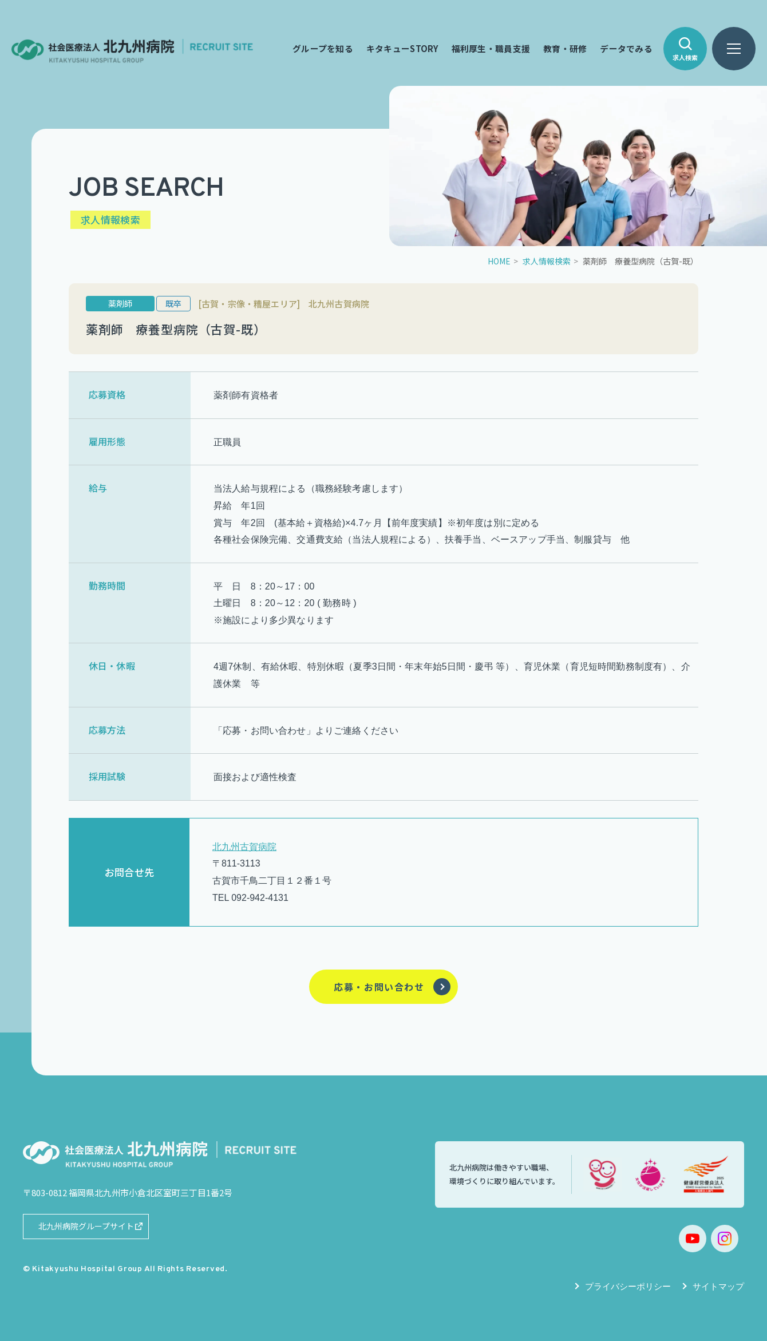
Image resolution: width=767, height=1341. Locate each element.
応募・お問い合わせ (379, 987)
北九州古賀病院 (244, 847)
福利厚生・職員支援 (491, 48)
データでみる (626, 48)
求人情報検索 (547, 261)
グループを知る (322, 48)
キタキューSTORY (402, 48)
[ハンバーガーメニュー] (734, 48)
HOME (499, 261)
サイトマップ (718, 1286)
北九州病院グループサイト (86, 1226)
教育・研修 (565, 48)
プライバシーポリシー (628, 1286)
